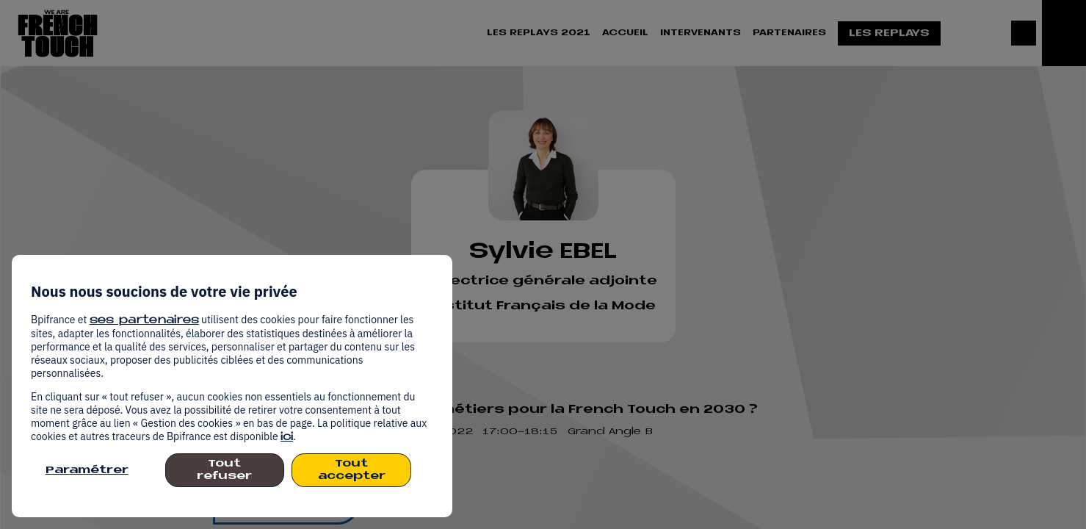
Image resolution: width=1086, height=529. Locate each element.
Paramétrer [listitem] (87, 470)
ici (286, 437)
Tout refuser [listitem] (224, 470)
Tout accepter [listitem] (351, 470)
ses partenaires (144, 320)
